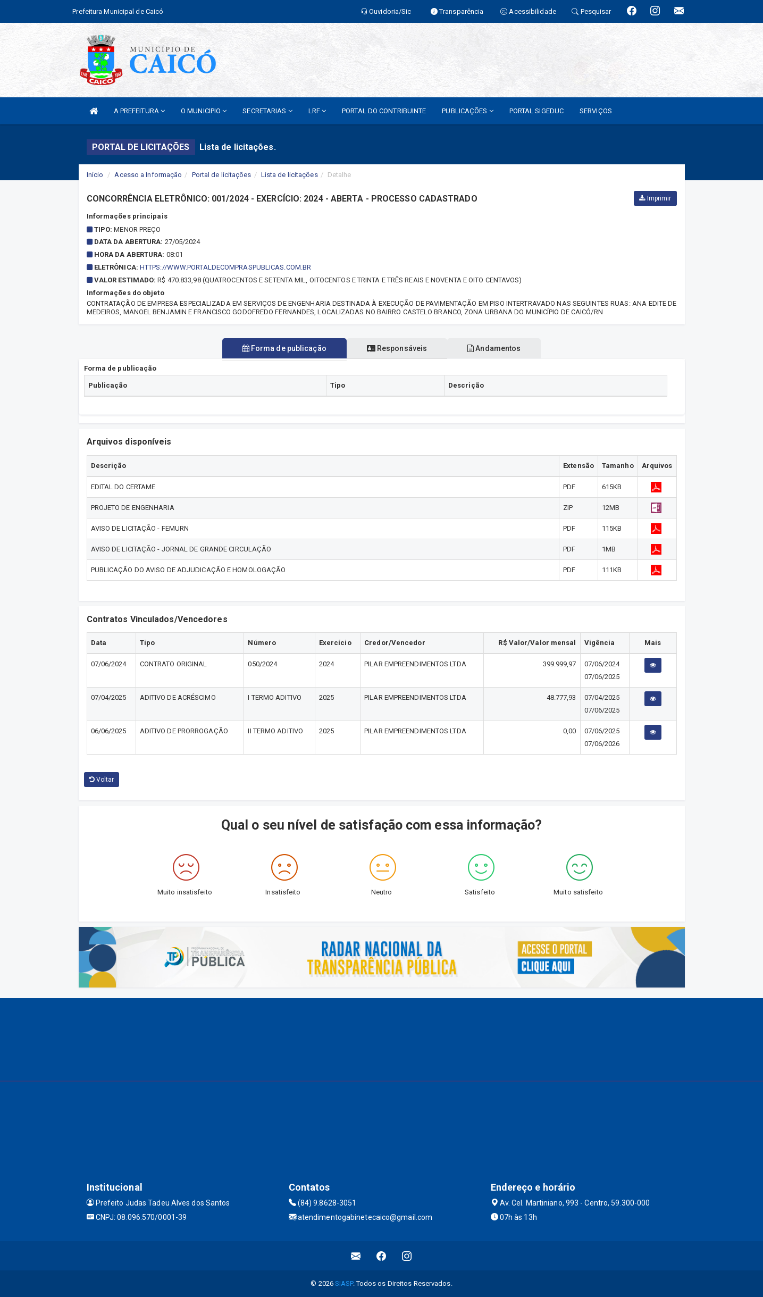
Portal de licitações (221, 175)
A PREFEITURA (139, 111)
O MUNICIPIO (204, 111)
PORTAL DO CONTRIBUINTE (384, 111)
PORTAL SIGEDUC (536, 111)
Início (95, 175)
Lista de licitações (289, 175)
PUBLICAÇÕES (467, 111)
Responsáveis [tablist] (397, 348)
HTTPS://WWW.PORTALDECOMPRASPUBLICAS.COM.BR (225, 267)
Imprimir (655, 198)
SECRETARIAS (267, 111)
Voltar (101, 779)
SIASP (344, 1283)
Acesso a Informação (148, 175)
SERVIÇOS (596, 111)
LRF (317, 111)
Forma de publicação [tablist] (280, 348)
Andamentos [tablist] (498, 348)
